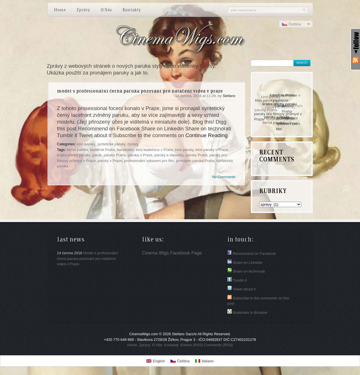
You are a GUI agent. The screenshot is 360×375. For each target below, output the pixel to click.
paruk (97, 155)
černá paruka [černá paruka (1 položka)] (274, 122)
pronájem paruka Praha (195, 161)
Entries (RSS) (191, 345)
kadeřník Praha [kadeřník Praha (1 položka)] (282, 95)
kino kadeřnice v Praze (154, 150)
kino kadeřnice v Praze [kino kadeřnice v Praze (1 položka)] (286, 98)
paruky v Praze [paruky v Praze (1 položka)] (277, 116)
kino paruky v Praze (212, 150)
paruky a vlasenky (169, 155)
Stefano (229, 96)
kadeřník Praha (102, 150)
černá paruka (77, 150)
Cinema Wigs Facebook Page (172, 253)
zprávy (132, 144)
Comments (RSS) (218, 345)
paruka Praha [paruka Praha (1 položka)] (288, 108)
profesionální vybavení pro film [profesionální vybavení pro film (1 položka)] (287, 123)
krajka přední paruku (74, 155)
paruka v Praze (140, 155)
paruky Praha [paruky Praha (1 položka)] (265, 110)
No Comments (223, 177)
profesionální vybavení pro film (149, 161)
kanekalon (125, 150)
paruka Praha (115, 155)
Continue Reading (207, 135)
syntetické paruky (111, 144)
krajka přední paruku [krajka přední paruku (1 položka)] (280, 103)
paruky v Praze (110, 161)
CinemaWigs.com (143, 334)
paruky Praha (196, 155)
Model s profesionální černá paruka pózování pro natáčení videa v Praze (140, 91)
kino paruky (86, 144)
